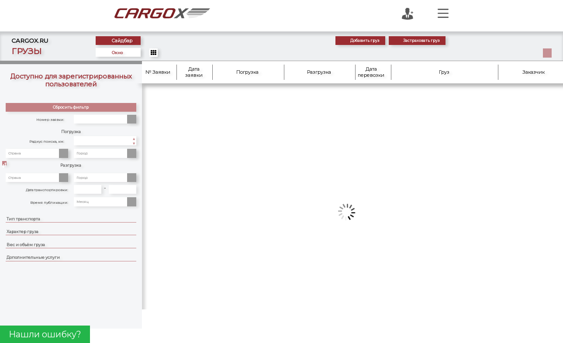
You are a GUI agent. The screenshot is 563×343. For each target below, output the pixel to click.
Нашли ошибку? (45, 334)
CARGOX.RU (31, 41)
